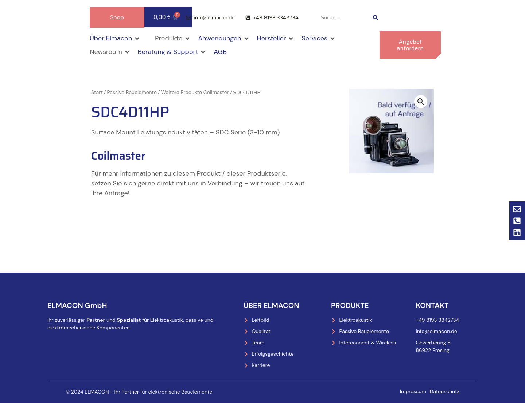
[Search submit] (376, 17)
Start (97, 92)
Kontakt (432, 305)
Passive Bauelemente (132, 92)
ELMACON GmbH (77, 305)
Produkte (350, 305)
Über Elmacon (271, 305)
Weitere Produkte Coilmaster (195, 92)
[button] (115, 38)
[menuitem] (409, 17)
